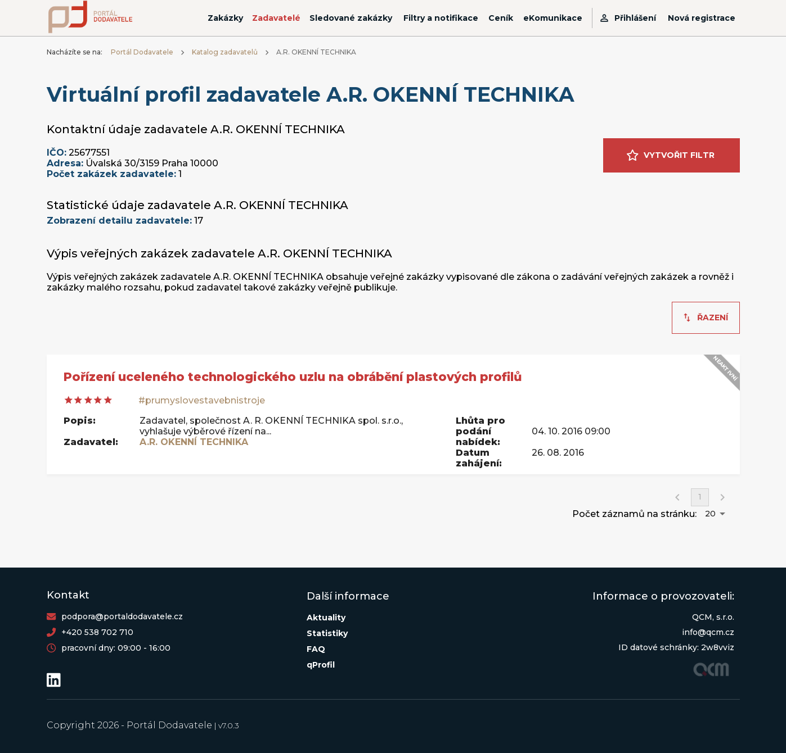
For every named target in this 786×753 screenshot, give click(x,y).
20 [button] (710, 514)
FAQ (316, 649)
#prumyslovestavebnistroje (201, 400)
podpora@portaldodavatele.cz (122, 616)
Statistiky (327, 633)
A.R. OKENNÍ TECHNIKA (194, 442)
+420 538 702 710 (97, 632)
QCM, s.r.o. (713, 617)
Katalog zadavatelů (225, 52)
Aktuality (326, 618)
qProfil (321, 665)
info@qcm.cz (708, 632)
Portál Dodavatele (142, 52)
